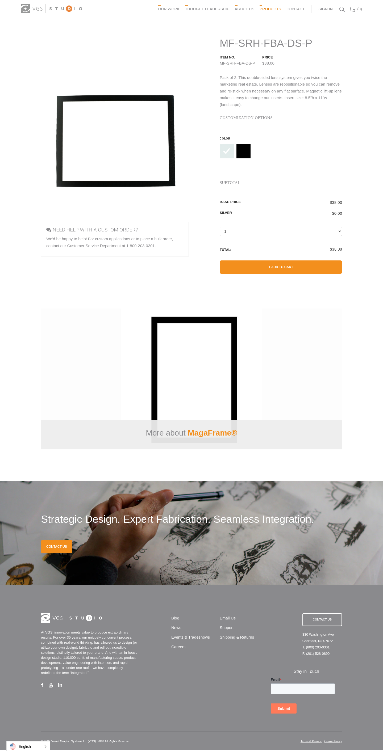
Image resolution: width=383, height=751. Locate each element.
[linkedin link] (63, 685)
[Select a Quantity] (281, 231)
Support (227, 628)
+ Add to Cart (281, 267)
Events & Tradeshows (190, 638)
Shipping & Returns (237, 638)
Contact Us (322, 620)
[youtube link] (53, 685)
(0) (358, 9)
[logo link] (52, 8)
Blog (175, 619)
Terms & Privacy (311, 742)
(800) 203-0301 (318, 648)
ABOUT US (243, 9)
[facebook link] (45, 685)
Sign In (325, 9)
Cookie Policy (333, 742)
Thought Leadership (206, 9)
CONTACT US (56, 547)
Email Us (228, 619)
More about (191, 433)
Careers (178, 647)
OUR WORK (168, 9)
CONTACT (295, 9)
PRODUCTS (269, 9)
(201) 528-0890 (318, 654)
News (176, 628)
